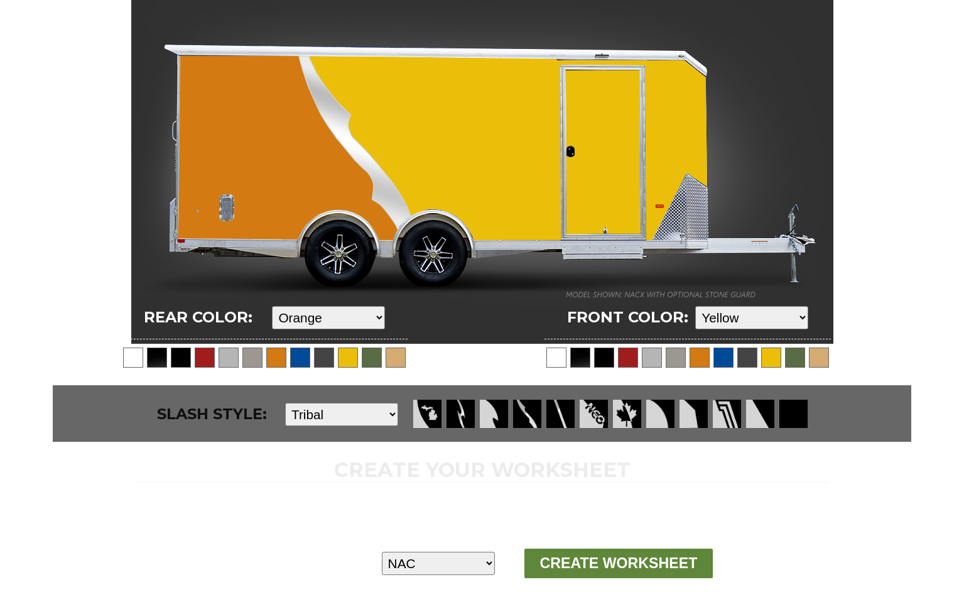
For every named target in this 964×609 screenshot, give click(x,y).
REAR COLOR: (198, 317)
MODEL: (285, 563)
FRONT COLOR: (627, 317)
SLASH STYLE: (212, 414)
